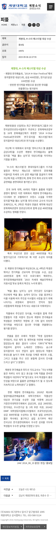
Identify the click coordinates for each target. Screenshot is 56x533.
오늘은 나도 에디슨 (27, 489)
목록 (7, 478)
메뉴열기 (51, 7)
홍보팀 (49, 463)
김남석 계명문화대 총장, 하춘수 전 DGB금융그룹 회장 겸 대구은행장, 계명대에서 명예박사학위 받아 (35, 495)
